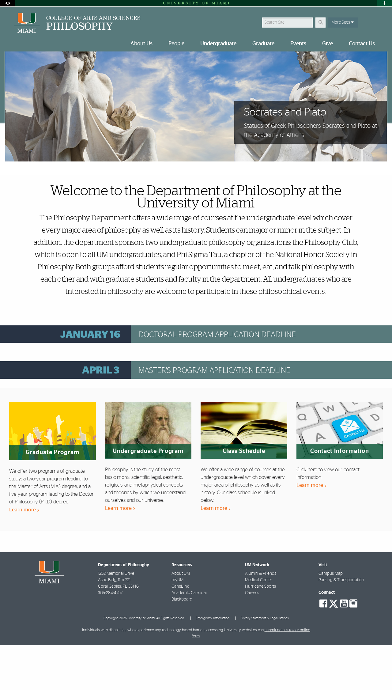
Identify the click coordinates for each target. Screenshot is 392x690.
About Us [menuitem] (141, 44)
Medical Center (258, 625)
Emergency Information (212, 663)
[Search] (320, 22)
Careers (252, 637)
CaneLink (180, 631)
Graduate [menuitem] (263, 44)
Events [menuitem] (298, 44)
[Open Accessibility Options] (7, 3)
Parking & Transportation (341, 625)
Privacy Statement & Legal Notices (264, 663)
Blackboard (182, 644)
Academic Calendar (189, 637)
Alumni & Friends (260, 618)
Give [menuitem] (327, 44)
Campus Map (330, 618)
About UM (181, 618)
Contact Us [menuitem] (362, 44)
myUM (177, 625)
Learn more (24, 554)
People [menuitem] (176, 44)
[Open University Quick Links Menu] (384, 3)
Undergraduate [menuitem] (218, 44)
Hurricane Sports (260, 631)
